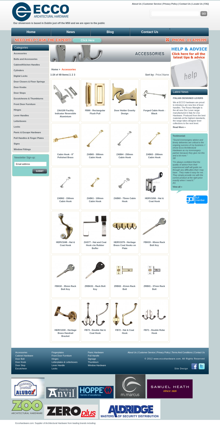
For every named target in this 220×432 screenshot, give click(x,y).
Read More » (179, 127)
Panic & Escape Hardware (27, 132)
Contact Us (185, 4)
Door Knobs (20, 87)
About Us (137, 4)
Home (31, 32)
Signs (17, 143)
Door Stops (20, 93)
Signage (92, 359)
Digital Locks (20, 76)
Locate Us (197, 4)
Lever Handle (58, 365)
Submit (40, 171)
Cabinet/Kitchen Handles (27, 64)
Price (158, 75)
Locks (17, 127)
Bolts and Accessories (25, 59)
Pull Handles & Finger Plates (29, 138)
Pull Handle (93, 355)
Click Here (87, 40)
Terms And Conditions (182, 352)
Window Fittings (22, 149)
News (70, 32)
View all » (177, 187)
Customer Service (152, 4)
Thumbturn (93, 362)
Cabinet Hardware (24, 355)
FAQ (206, 4)
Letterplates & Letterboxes (64, 362)
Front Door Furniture (24, 104)
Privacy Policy (170, 4)
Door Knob (20, 362)
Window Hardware (97, 365)
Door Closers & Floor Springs (29, 81)
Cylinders (19, 70)
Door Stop (20, 365)
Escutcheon (21, 368)
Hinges (17, 110)
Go (203, 14)
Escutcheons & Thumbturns (28, 98)
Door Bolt (20, 359)
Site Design (181, 368)
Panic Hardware (96, 352)
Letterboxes (20, 121)
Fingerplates (58, 352)
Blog (110, 32)
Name (166, 75)
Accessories (20, 53)
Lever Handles (21, 115)
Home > (55, 69)
